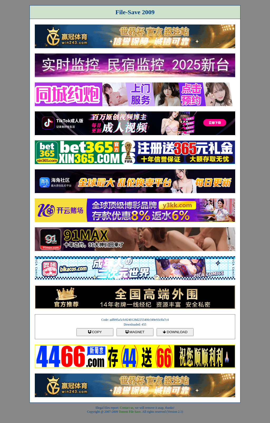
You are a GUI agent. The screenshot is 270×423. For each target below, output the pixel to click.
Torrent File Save (130, 412)
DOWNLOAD (175, 332)
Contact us (126, 408)
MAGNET (135, 332)
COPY (95, 332)
